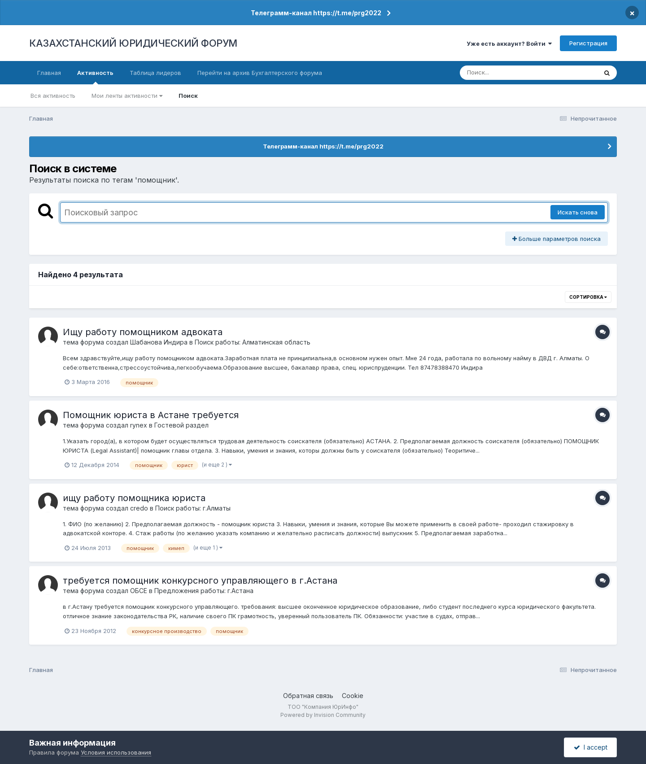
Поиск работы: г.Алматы (193, 508)
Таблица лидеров (155, 72)
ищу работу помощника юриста (134, 498)
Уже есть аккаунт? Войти (509, 43)
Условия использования (116, 752)
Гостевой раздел (181, 425)
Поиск (188, 95)
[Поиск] (511, 72)
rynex (138, 425)
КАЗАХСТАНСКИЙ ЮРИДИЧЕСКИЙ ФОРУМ (133, 43)
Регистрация (588, 43)
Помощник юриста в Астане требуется (151, 415)
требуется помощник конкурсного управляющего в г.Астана (200, 580)
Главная (49, 72)
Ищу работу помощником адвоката (143, 332)
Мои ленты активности (127, 95)
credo (139, 508)
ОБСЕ (138, 590)
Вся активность (53, 95)
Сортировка (588, 297)
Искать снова (578, 212)
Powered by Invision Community (323, 715)
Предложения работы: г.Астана (203, 590)
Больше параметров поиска (556, 238)
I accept (590, 747)
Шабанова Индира (159, 342)
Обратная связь (308, 695)
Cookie (352, 695)
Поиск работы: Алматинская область (252, 342)
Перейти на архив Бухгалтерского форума (259, 72)
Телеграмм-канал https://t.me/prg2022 (316, 13)
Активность (95, 76)
